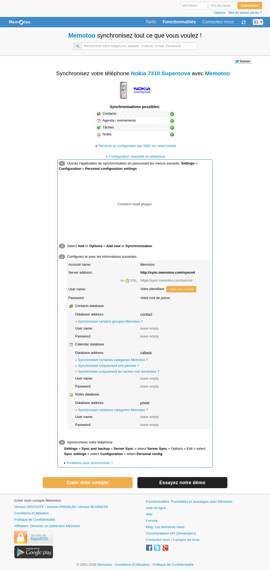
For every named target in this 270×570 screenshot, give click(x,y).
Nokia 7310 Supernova (160, 73)
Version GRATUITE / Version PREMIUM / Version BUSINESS (61, 507)
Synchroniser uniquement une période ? (108, 366)
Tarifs (151, 22)
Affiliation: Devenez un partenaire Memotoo (47, 526)
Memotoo (81, 35)
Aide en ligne (156, 508)
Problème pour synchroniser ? (90, 463)
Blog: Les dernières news (165, 527)
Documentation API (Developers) (171, 533)
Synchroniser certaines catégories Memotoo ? (113, 360)
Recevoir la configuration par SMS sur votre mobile (137, 146)
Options (220, 13)
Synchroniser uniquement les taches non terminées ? (118, 371)
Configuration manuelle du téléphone (137, 156)
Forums (152, 521)
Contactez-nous (218, 22)
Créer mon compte (181, 289)
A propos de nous (186, 540)
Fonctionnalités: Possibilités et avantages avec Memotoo (189, 502)
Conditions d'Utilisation (31, 513)
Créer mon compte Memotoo (37, 500)
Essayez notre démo (182, 482)
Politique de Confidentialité (34, 520)
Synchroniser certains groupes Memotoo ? (110, 321)
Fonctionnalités (179, 22)
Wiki (149, 514)
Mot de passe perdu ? (245, 13)
